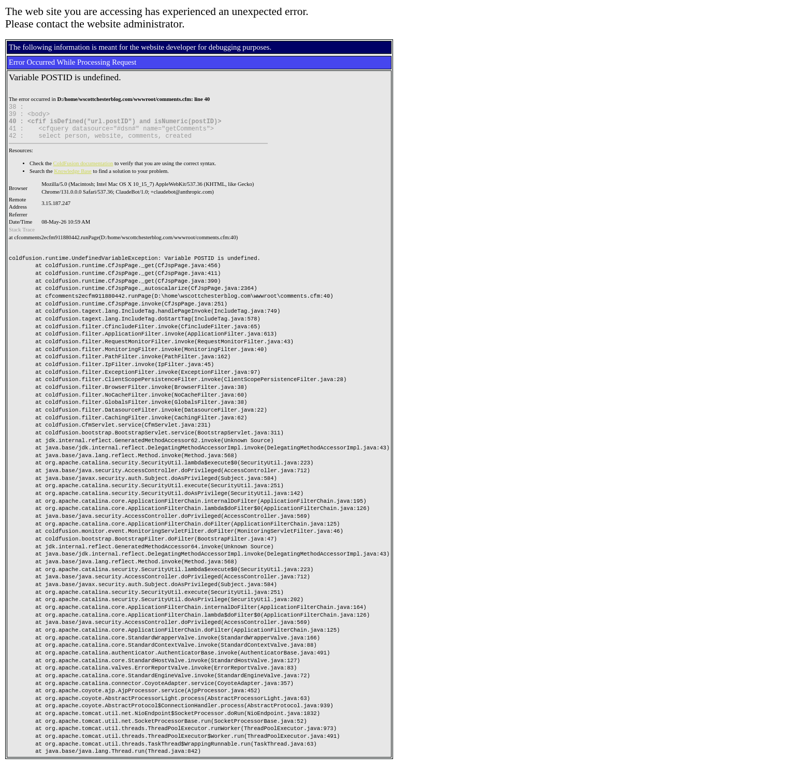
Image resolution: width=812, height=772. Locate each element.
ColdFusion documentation (83, 171)
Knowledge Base (73, 179)
